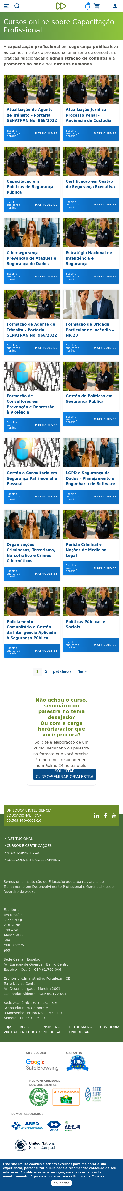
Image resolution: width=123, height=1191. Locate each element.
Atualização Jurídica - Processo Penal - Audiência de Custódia (88, 115)
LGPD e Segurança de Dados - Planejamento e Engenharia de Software (90, 478)
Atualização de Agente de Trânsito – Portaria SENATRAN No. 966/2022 (32, 115)
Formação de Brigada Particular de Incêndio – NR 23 (90, 330)
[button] (7, 6)
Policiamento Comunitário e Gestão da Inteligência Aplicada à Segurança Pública (31, 630)
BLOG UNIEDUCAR (30, 1029)
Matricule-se (46, 133)
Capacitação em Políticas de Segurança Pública (30, 187)
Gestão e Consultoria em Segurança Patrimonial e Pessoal (32, 478)
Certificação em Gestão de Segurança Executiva (90, 184)
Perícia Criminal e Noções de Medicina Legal (86, 550)
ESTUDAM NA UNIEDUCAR (80, 1029)
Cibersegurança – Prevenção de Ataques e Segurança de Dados (31, 258)
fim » (82, 672)
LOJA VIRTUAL (11, 1029)
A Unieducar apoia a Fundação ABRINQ (66, 1096)
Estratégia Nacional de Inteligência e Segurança (89, 258)
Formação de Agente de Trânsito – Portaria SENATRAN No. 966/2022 (32, 330)
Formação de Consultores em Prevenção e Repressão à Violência (30, 404)
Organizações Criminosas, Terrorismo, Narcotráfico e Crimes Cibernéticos (31, 553)
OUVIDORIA (109, 1027)
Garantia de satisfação (77, 1063)
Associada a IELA (73, 1126)
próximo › (62, 672)
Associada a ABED (27, 1126)
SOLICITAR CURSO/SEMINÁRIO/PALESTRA (65, 774)
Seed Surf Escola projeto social (93, 1096)
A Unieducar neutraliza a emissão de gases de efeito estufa (39, 1096)
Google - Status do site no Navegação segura (42, 1064)
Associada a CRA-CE (54, 1126)
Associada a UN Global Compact (35, 1145)
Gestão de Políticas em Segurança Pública (89, 399)
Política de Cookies (88, 1176)
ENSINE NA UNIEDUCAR (51, 1029)
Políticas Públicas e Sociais (85, 625)
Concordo (61, 1183)
